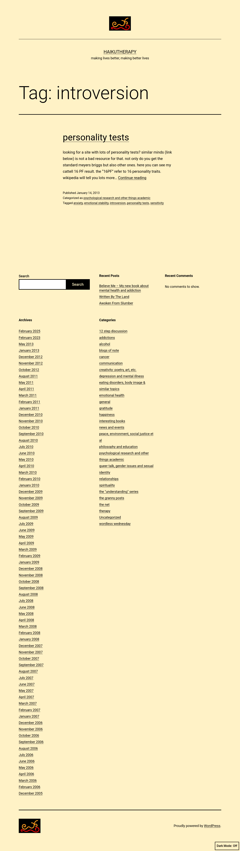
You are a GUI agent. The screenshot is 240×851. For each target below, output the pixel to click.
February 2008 (29, 633)
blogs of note (109, 350)
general (104, 402)
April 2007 (26, 697)
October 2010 (29, 427)
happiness (107, 415)
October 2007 (29, 658)
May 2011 (26, 382)
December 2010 (31, 415)
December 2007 (31, 646)
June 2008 (26, 607)
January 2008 (29, 639)
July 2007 (26, 678)
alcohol (104, 344)
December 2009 (31, 492)
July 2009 (26, 524)
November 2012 (31, 363)
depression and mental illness (121, 376)
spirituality (107, 485)
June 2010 (26, 453)
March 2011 (28, 395)
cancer (104, 357)
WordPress (212, 826)
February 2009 (29, 556)
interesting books (112, 421)
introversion (118, 203)
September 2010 (31, 434)
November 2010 (31, 421)
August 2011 (28, 376)
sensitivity (157, 203)
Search (24, 276)
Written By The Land (114, 297)
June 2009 (26, 530)
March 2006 (28, 780)
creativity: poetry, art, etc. (117, 370)
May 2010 (26, 459)
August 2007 (28, 671)
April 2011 (26, 389)
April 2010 (26, 466)
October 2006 (29, 735)
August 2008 (28, 594)
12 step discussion (113, 331)
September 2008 (31, 588)
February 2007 (29, 710)
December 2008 (31, 569)
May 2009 (26, 536)
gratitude (105, 408)
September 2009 (31, 511)
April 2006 (26, 774)
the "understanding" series (118, 492)
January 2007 (29, 716)
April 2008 (26, 620)
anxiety (78, 203)
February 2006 (29, 787)
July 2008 (26, 601)
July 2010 (26, 447)
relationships (108, 479)
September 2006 (31, 742)
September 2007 (31, 665)
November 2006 (31, 729)
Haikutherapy (120, 51)
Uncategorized (110, 517)
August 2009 (28, 517)
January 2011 (29, 408)
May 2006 (26, 768)
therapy (104, 511)
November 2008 (31, 575)
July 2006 (26, 755)
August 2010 (28, 440)
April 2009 (26, 543)
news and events (111, 427)
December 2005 (31, 793)
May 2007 (26, 691)
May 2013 (26, 344)
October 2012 (29, 370)
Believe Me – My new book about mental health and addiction (124, 288)
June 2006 (26, 761)
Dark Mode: (227, 846)
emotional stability (96, 203)
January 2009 (29, 562)
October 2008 (29, 581)
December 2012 (31, 357)
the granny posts (111, 498)
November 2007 (31, 652)
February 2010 (29, 479)
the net (104, 505)
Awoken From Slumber (116, 303)
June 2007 (26, 684)
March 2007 (28, 703)
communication (111, 363)
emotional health (111, 395)
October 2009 (29, 505)
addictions (107, 338)
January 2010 (29, 485)
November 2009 (31, 498)
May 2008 (26, 614)
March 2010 (28, 472)
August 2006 (28, 748)
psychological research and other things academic (116, 198)
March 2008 (28, 626)
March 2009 (28, 549)
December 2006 (31, 723)
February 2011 (29, 402)
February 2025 (29, 331)
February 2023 (29, 338)
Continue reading (132, 178)
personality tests (96, 137)
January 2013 (29, 350)
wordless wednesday (114, 524)
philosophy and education (118, 447)
